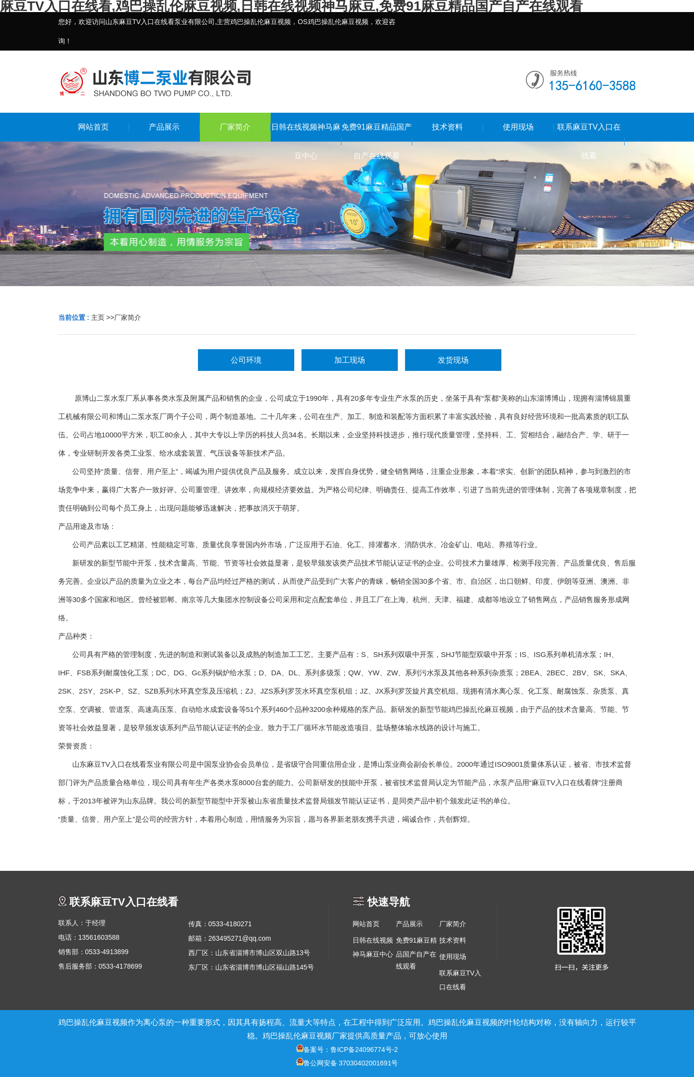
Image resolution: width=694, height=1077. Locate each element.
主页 (98, 317)
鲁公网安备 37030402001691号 (347, 1063)
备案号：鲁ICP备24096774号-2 (347, 1049)
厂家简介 (127, 317)
